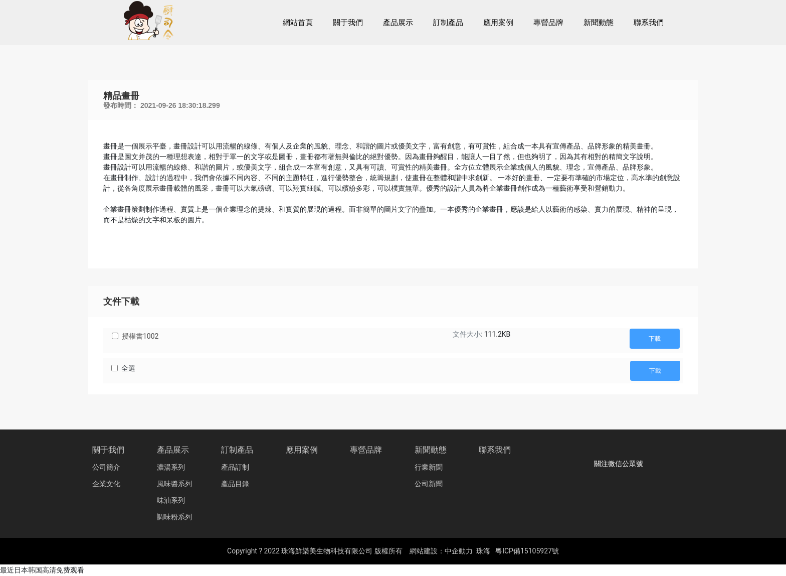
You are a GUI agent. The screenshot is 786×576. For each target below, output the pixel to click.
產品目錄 (235, 484)
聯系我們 (495, 450)
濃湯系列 (171, 467)
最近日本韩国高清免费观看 (42, 570)
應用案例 (302, 450)
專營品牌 (366, 450)
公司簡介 (106, 467)
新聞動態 (431, 450)
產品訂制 (235, 467)
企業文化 (106, 484)
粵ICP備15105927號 (527, 551)
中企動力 (459, 551)
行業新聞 (429, 467)
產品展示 (173, 450)
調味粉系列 (174, 517)
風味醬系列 (174, 484)
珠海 (483, 551)
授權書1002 (140, 336)
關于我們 (108, 450)
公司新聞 (429, 484)
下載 (655, 338)
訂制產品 (237, 450)
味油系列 (171, 500)
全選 (128, 368)
